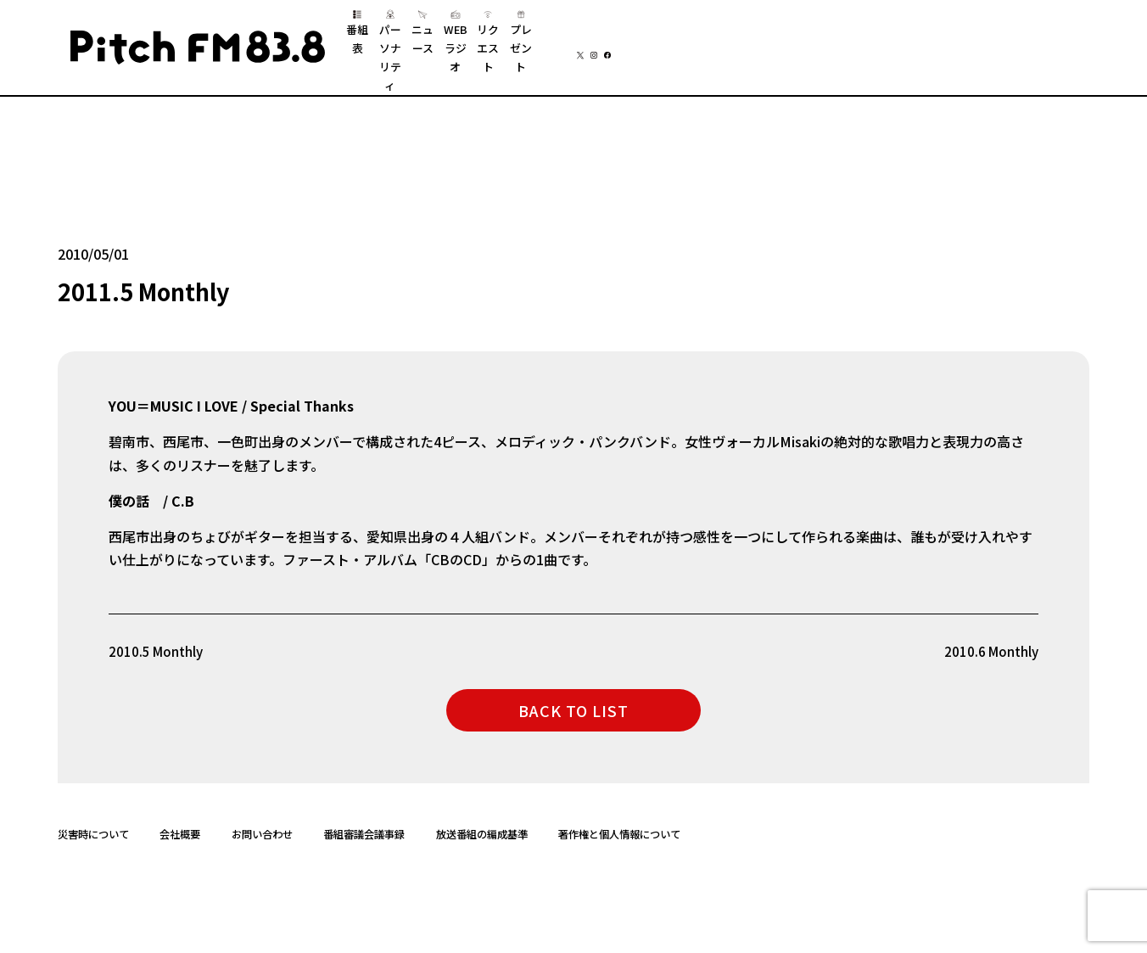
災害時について (93, 810)
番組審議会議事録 (364, 810)
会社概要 (179, 810)
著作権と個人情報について (619, 810)
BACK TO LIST (573, 686)
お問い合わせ (262, 810)
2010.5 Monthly (157, 627)
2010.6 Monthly (989, 627)
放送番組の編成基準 (482, 810)
